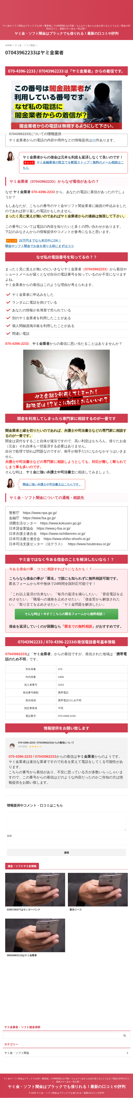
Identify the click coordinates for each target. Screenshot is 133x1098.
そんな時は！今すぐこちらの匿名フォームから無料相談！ (65, 615)
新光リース (76, 913)
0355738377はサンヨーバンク (26, 913)
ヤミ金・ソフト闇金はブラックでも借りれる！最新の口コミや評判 (66, 33)
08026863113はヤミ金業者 (24, 959)
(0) (94, 140)
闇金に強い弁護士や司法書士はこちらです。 (57, 483)
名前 (9, 839)
